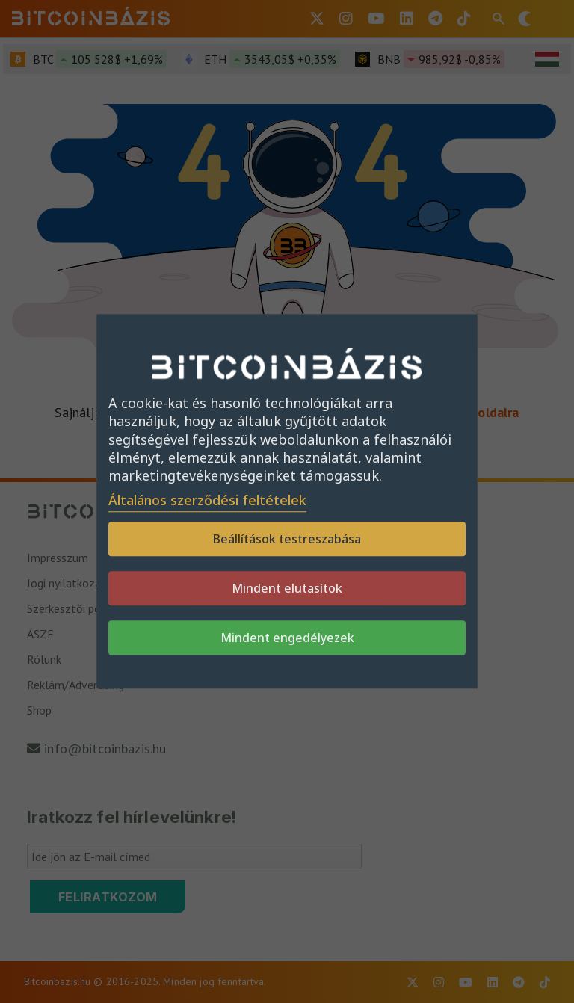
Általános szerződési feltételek (207, 501)
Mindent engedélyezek (287, 638)
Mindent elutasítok (287, 589)
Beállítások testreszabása (287, 539)
